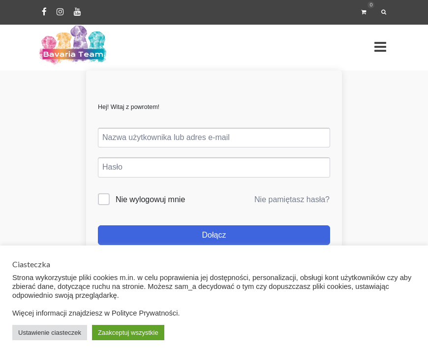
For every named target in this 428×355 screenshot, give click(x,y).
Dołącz (214, 235)
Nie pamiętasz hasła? (292, 199)
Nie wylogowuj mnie (150, 199)
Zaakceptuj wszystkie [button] (128, 332)
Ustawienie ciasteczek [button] (49, 332)
